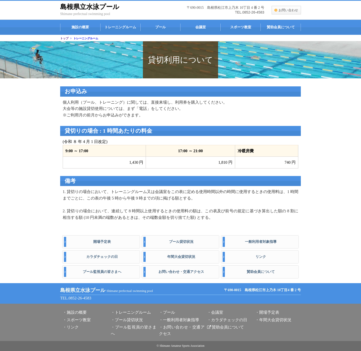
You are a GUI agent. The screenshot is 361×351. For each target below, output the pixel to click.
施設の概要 (80, 27)
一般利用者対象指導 (261, 242)
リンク (260, 257)
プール (160, 27)
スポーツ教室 (240, 27)
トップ (64, 38)
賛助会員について (281, 27)
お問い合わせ (288, 10)
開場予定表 (102, 242)
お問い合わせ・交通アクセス (181, 272)
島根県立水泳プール (89, 7)
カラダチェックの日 (102, 257)
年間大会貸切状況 (181, 257)
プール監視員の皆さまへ (102, 272)
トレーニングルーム (120, 27)
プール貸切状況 (181, 242)
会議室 (200, 27)
